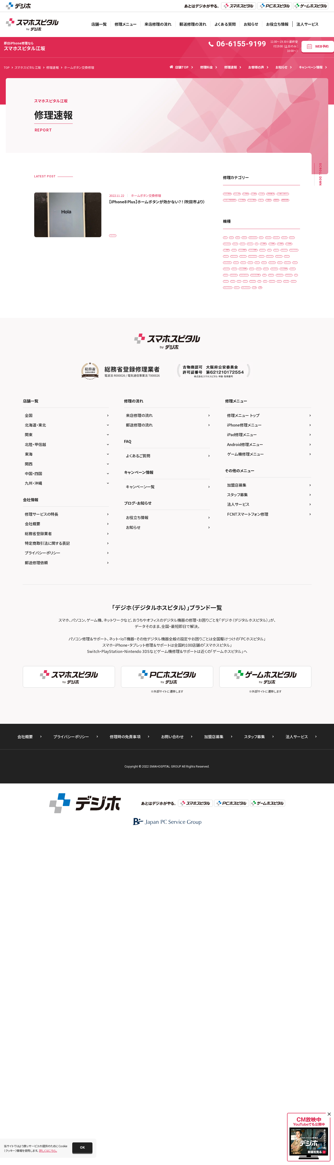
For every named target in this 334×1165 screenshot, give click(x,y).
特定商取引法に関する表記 (47, 873)
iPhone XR (233, 505)
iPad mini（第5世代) (238, 386)
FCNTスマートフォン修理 (247, 844)
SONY (256, 575)
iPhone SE (281, 485)
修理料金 (206, 67)
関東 (29, 764)
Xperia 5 (256, 585)
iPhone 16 (288, 456)
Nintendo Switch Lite (239, 535)
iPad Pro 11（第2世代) (275, 386)
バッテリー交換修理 (238, 245)
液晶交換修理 (286, 255)
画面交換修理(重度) (238, 265)
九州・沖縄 (33, 813)
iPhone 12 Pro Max (266, 426)
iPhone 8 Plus (121, 232)
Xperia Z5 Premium (261, 605)
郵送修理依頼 (36, 892)
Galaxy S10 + (259, 326)
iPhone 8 (232, 485)
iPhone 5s (232, 466)
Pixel (258, 555)
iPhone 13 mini (259, 436)
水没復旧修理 (259, 255)
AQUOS (269, 306)
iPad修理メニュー (242, 764)
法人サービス (307, 24)
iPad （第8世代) (264, 366)
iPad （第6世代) (264, 356)
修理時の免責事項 (125, 1067)
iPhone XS (255, 505)
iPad (276, 346)
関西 (29, 794)
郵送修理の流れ (192, 24)
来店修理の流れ (157, 24)
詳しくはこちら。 (48, 1150)
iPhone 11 (277, 396)
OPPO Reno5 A (236, 555)
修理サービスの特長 (41, 844)
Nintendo (232, 525)
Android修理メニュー (245, 774)
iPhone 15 (265, 456)
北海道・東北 (35, 755)
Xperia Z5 (232, 605)
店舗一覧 (99, 24)
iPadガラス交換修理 (238, 195)
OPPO (230, 545)
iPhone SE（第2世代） (239, 496)
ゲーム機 (288, 605)
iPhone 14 (261, 446)
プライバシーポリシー (42, 883)
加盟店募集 (236, 815)
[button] (82, 1147)
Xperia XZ (232, 595)
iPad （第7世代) (236, 366)
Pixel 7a (268, 565)
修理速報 (230, 67)
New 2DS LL (267, 516)
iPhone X (268, 496)
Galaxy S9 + (256, 346)
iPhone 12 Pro (235, 426)
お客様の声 (256, 67)
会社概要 (32, 853)
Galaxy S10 (233, 326)
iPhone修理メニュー (244, 755)
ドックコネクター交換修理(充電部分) (249, 235)
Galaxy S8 (284, 336)
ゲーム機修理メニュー (245, 784)
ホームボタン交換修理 (273, 245)
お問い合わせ (172, 1067)
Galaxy (284, 316)
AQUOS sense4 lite (259, 316)
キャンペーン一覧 (140, 816)
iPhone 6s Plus (235, 476)
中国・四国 (33, 803)
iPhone (256, 396)
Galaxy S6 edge (259, 336)
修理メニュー (126, 24)
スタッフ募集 (237, 824)
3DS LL (230, 306)
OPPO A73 (250, 545)
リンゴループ (234, 255)
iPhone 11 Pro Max (266, 406)
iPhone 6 (254, 466)
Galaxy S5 (232, 336)
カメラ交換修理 (235, 205)
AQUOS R (232, 316)
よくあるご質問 (138, 785)
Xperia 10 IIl (234, 585)
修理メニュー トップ (243, 745)
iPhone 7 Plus (284, 476)
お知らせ (251, 24)
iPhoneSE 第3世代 (238, 516)
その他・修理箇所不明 (266, 215)
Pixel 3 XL (277, 555)
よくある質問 (225, 24)
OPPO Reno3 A (277, 545)
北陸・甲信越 (35, 774)
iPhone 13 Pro (235, 446)
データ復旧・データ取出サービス (246, 225)
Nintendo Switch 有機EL (278, 535)
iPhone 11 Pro (235, 406)
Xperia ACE (278, 585)
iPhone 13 (233, 436)
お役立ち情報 (277, 24)
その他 (230, 615)
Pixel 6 (250, 565)
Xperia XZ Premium (261, 595)
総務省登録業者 (38, 863)
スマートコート (235, 215)
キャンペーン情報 (310, 67)
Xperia (273, 575)
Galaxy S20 (284, 326)
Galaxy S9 (232, 346)
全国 (29, 745)
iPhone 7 (260, 476)
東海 (29, 784)
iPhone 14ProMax (238, 456)
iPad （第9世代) (236, 376)
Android (249, 306)
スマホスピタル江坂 (24, 46)
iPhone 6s (275, 466)
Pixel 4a (231, 565)
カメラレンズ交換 (271, 195)
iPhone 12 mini (259, 416)
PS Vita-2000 (234, 575)
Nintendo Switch (258, 525)
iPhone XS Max (281, 505)
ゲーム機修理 (262, 205)
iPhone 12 (233, 416)
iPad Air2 (261, 376)
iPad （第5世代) (236, 356)
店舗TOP (179, 67)
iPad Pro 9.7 (234, 396)
